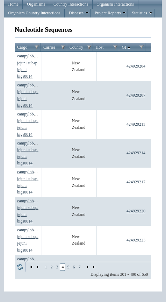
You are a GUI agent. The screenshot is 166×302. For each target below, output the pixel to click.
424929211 (136, 124)
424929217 (136, 182)
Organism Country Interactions (34, 12)
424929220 (136, 211)
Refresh (20, 267)
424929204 (136, 66)
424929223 (136, 240)
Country (76, 47)
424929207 (136, 95)
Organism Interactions (115, 4)
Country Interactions (70, 4)
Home (13, 4)
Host (100, 47)
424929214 (136, 152)
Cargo (22, 47)
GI (127, 47)
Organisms (36, 4)
